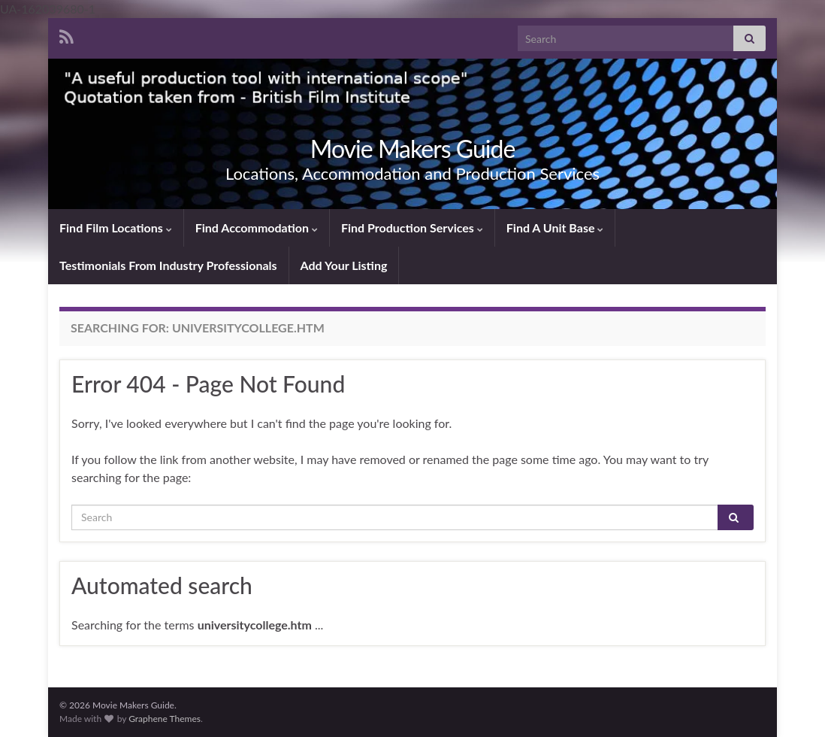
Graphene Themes (164, 718)
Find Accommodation (256, 227)
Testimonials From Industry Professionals (168, 265)
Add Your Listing (344, 265)
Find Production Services (412, 227)
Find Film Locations (115, 227)
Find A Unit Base (555, 227)
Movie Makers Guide (412, 148)
